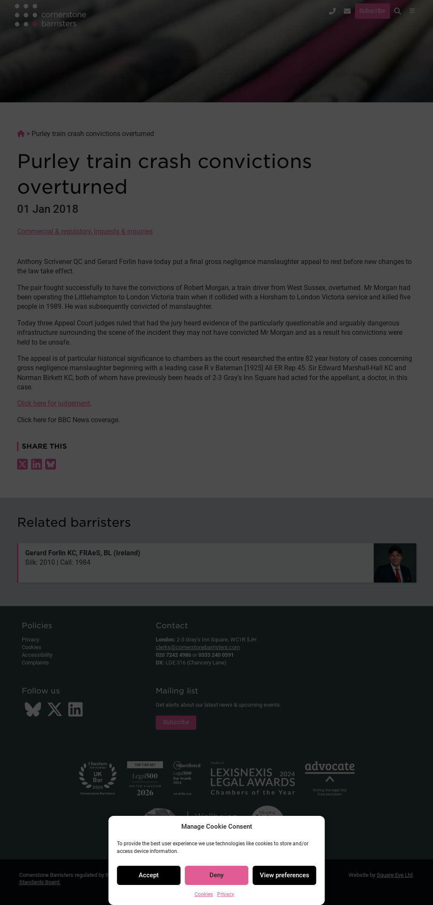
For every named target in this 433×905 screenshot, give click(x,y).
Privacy (225, 894)
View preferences (284, 875)
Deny (216, 875)
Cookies (204, 894)
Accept (149, 875)
